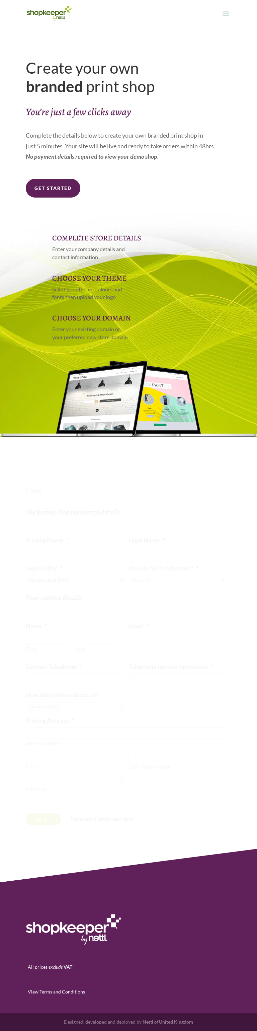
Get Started (53, 188)
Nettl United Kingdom (168, 1022)
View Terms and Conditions (56, 992)
